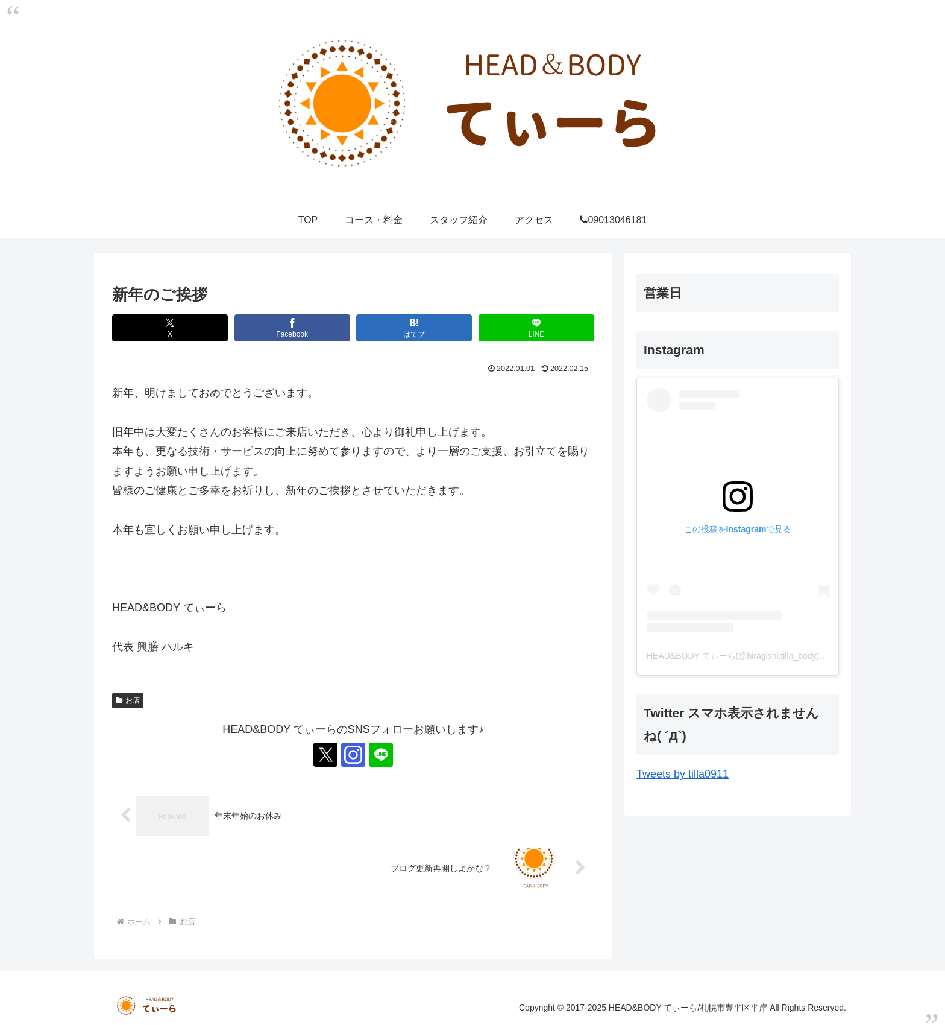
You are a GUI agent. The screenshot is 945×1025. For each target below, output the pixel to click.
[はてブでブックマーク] (414, 327)
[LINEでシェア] (536, 327)
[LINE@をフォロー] (381, 755)
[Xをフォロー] (325, 755)
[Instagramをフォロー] (353, 755)
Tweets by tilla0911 (682, 774)
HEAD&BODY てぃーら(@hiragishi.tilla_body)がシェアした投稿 (767, 656)
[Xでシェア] (170, 327)
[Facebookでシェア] (292, 327)
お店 (128, 700)
